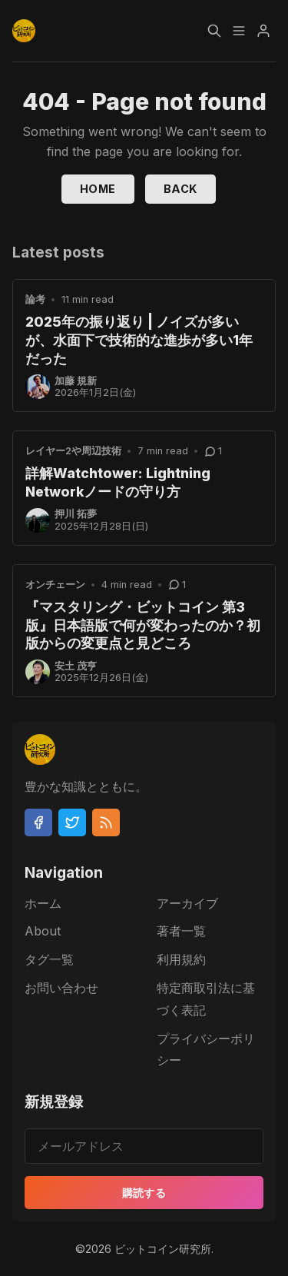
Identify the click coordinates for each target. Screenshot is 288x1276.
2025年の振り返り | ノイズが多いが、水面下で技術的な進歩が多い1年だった (139, 340)
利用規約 (181, 959)
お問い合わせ (61, 987)
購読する (144, 1192)
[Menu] (239, 30)
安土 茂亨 (76, 666)
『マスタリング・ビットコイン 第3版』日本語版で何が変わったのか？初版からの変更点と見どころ (142, 625)
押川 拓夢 (76, 514)
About (43, 931)
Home (98, 188)
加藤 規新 (76, 381)
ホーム (43, 903)
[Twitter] (72, 822)
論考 (35, 299)
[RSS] (106, 822)
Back (180, 188)
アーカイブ (187, 903)
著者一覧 (181, 931)
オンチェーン (55, 584)
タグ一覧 (49, 959)
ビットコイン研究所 (162, 1248)
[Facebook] (38, 822)
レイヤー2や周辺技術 (73, 451)
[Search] (214, 30)
